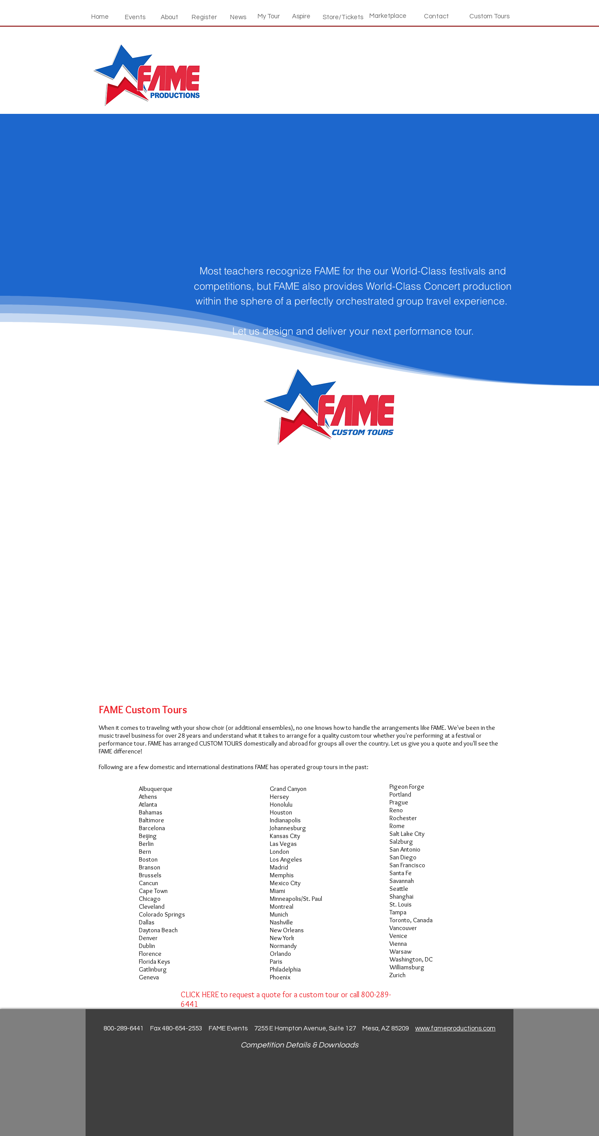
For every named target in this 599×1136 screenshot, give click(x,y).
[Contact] (436, 16)
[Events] (135, 17)
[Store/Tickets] (343, 17)
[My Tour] (269, 16)
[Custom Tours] (489, 16)
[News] (238, 17)
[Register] (204, 17)
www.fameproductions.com (455, 1028)
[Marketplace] (387, 15)
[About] (169, 17)
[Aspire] (301, 16)
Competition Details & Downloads (299, 1045)
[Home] (100, 17)
